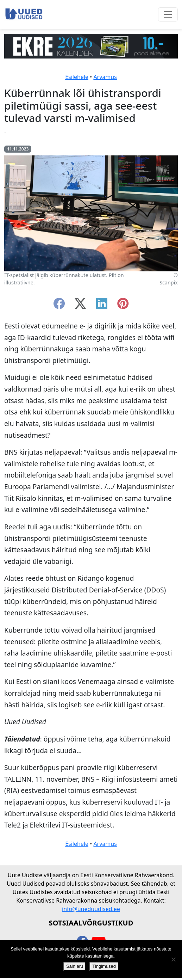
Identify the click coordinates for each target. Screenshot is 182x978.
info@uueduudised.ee (91, 909)
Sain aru (74, 966)
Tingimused (104, 966)
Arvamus (105, 77)
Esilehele (76, 77)
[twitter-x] (80, 305)
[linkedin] (102, 305)
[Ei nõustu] (173, 959)
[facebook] (59, 305)
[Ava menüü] (168, 14)
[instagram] (123, 305)
